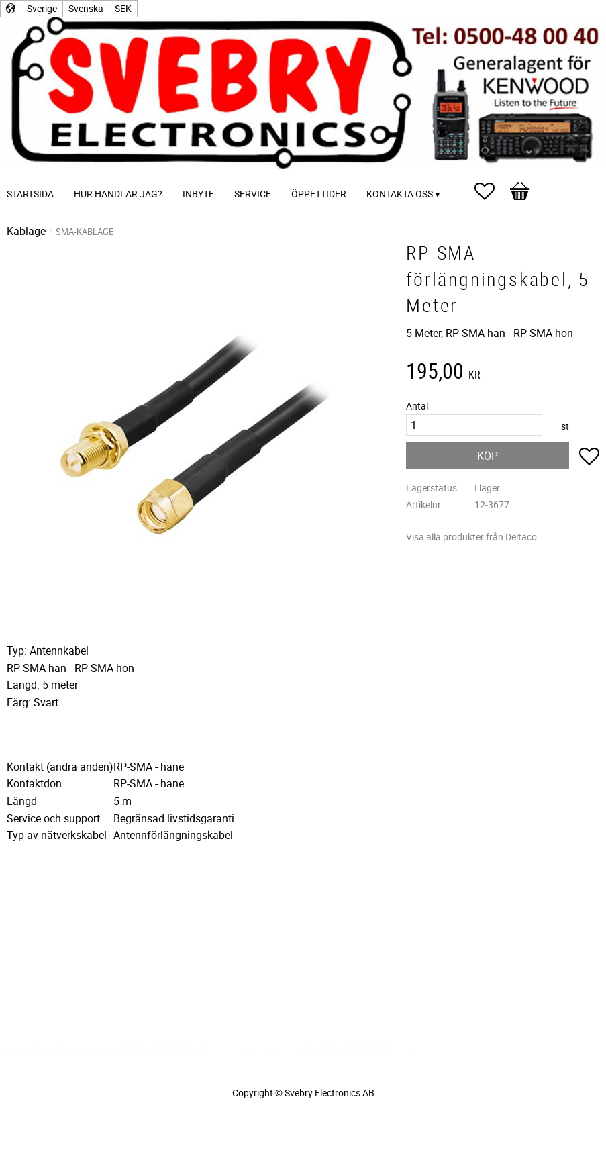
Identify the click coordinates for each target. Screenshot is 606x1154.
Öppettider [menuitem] (318, 193)
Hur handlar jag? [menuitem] (118, 193)
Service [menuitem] (252, 193)
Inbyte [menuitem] (198, 193)
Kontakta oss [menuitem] (399, 193)
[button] (491, 191)
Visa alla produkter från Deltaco (471, 536)
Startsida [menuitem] (30, 193)
